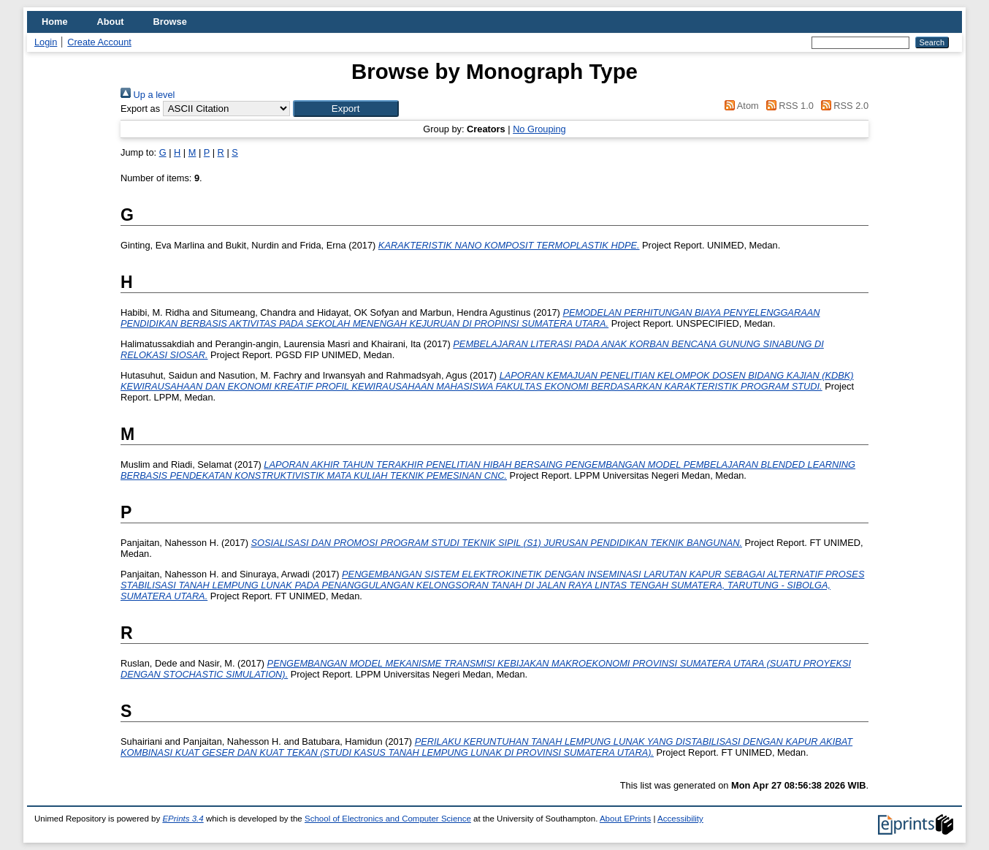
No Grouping (539, 129)
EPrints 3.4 (182, 818)
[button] (346, 108)
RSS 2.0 (842, 105)
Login (45, 42)
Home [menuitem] (55, 21)
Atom (739, 105)
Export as (140, 108)
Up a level (148, 94)
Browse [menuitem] (170, 21)
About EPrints (625, 818)
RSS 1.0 (787, 105)
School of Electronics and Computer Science (388, 818)
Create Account (99, 42)
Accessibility (680, 818)
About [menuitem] (110, 21)
